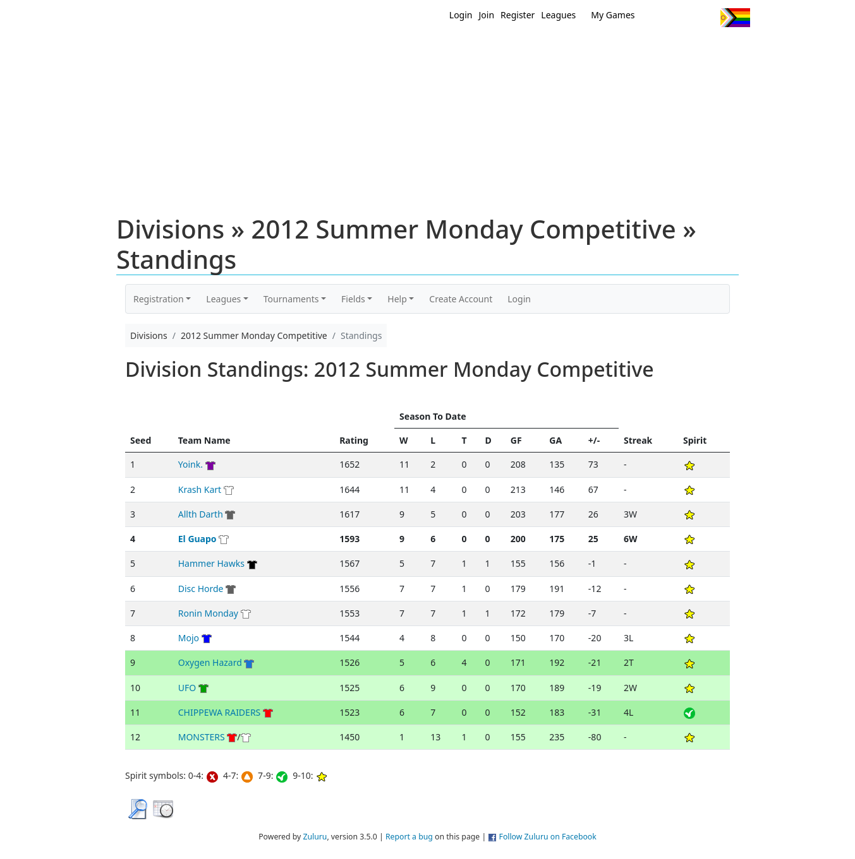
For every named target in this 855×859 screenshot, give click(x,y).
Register (517, 15)
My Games (612, 15)
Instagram (705, 17)
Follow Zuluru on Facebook (548, 836)
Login (461, 15)
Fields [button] (353, 299)
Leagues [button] (223, 299)
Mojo (188, 638)
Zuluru (315, 836)
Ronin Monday (209, 613)
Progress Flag (735, 17)
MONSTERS (201, 737)
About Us (715, 49)
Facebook (682, 17)
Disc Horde (201, 589)
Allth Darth (200, 514)
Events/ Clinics (536, 49)
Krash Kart (199, 489)
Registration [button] (158, 299)
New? (396, 49)
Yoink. (190, 464)
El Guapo (197, 539)
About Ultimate (632, 49)
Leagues (558, 15)
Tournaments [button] (291, 299)
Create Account (460, 299)
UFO (187, 688)
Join (487, 15)
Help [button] (397, 299)
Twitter (658, 17)
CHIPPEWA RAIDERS (219, 712)
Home (346, 49)
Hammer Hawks (211, 563)
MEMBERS (455, 49)
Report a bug (409, 836)
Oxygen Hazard (210, 662)
